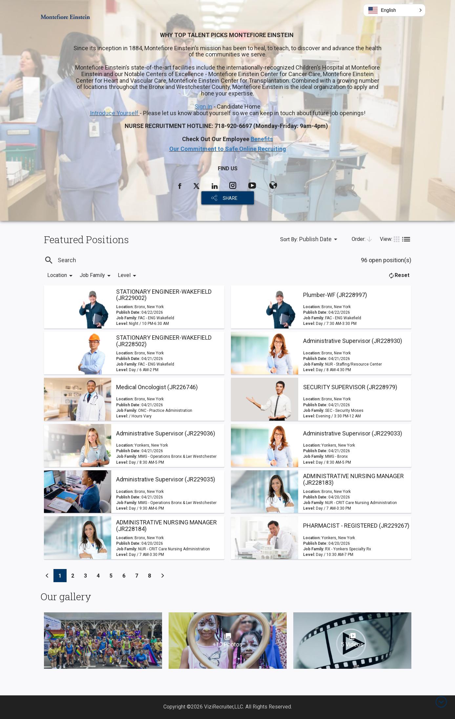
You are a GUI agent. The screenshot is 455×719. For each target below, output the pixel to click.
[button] (394, 10)
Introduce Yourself (115, 113)
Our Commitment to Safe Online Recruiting (227, 148)
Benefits (262, 139)
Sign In (203, 106)
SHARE (230, 198)
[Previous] (47, 575)
